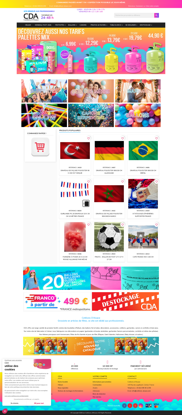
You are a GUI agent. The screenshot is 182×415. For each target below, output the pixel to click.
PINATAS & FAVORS (98, 25)
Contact (132, 376)
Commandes (97, 385)
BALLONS (71, 25)
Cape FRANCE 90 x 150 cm (143, 257)
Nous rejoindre (63, 388)
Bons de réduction (99, 394)
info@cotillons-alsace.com (63, 6)
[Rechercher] (136, 15)
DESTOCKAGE (145, 25)
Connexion (139, 6)
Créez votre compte (152, 6)
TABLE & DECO (115, 25)
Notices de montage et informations (70, 391)
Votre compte (100, 376)
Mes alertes (97, 397)
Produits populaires (69, 130)
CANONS (83, 25)
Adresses (96, 391)
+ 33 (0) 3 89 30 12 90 (39, 6)
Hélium (60, 385)
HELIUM (28, 25)
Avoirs (95, 388)
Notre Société (63, 382)
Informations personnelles (102, 382)
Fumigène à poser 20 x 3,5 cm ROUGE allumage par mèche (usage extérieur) (75, 259)
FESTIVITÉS (59, 25)
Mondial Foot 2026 (43, 25)
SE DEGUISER (130, 25)
